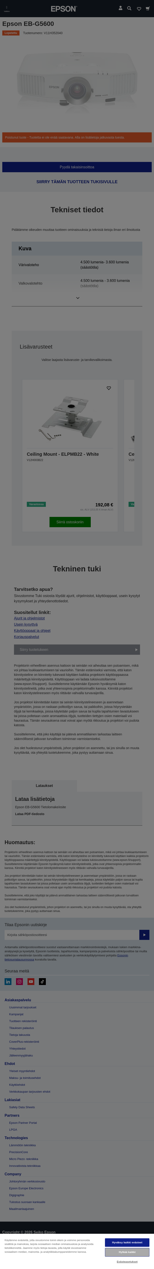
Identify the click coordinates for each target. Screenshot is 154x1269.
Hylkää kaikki (127, 1252)
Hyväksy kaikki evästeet (127, 1242)
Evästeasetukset (127, 1261)
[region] (77, 1251)
